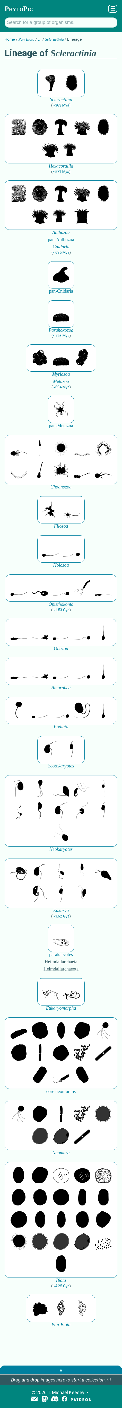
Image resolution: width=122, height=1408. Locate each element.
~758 (61, 335)
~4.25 (61, 1286)
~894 (61, 387)
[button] (109, 1380)
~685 (61, 252)
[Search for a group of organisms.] (61, 23)
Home (10, 39)
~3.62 (61, 916)
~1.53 (61, 610)
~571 (61, 171)
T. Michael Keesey (66, 1392)
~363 (61, 105)
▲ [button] (61, 1369)
